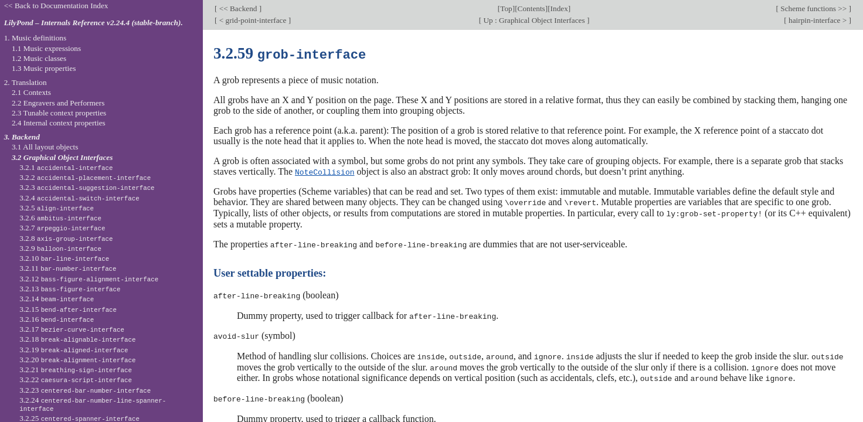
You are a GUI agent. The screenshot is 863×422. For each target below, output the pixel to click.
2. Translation (25, 82)
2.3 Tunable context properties (59, 112)
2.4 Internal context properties (59, 122)
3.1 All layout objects (45, 146)
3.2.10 (64, 258)
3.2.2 (85, 177)
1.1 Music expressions (46, 48)
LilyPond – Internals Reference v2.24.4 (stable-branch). (93, 22)
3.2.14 (56, 298)
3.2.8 (66, 238)
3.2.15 (68, 309)
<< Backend (238, 8)
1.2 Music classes (39, 58)
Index (559, 8)
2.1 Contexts (31, 92)
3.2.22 (75, 379)
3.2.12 (88, 278)
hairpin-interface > (818, 20)
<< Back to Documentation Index (56, 5)
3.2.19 (73, 349)
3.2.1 (66, 167)
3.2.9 (60, 248)
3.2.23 (85, 390)
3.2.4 (79, 197)
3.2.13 (69, 288)
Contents (531, 8)
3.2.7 (62, 227)
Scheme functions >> (814, 8)
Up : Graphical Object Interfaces (534, 20)
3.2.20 (77, 359)
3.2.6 (60, 217)
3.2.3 (86, 187)
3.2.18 (77, 339)
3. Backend (22, 136)
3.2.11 (67, 268)
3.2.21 (75, 369)
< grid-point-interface (252, 20)
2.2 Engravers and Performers (58, 102)
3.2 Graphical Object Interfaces (62, 157)
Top (506, 8)
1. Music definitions (35, 37)
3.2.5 (56, 207)
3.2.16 (56, 319)
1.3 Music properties (44, 68)
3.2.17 (71, 329)
